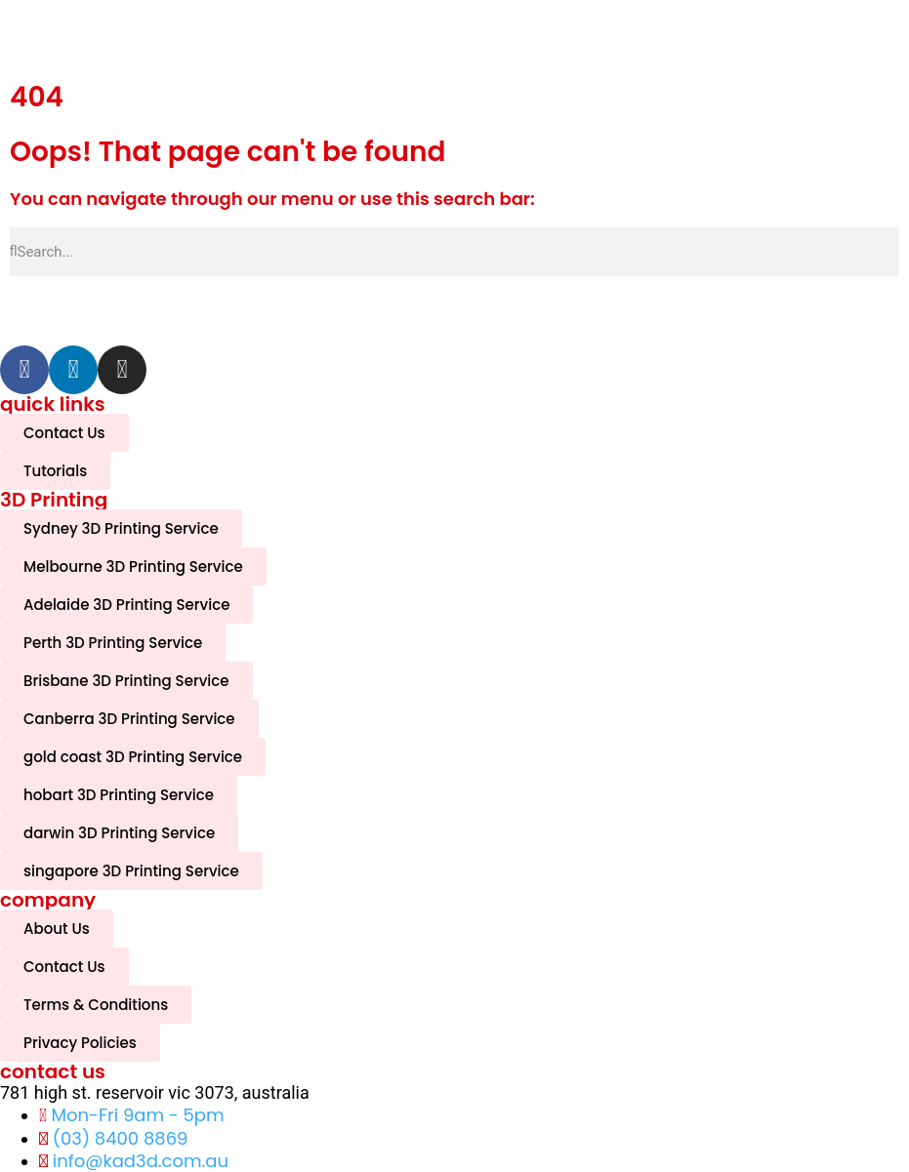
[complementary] (767, 1064)
